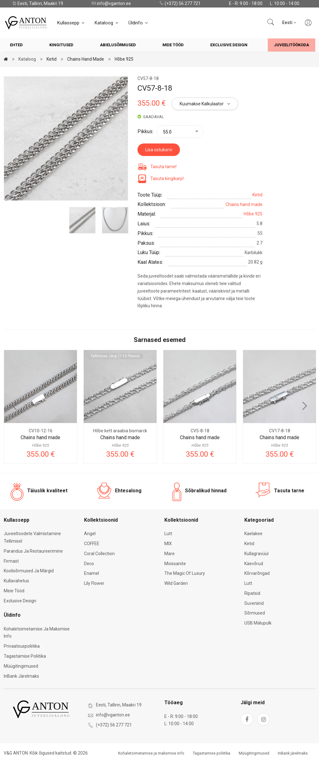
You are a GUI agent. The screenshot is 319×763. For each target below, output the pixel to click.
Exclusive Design (228, 45)
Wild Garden (176, 583)
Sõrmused (254, 612)
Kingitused (61, 45)
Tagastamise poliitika (25, 656)
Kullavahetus (16, 580)
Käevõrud (253, 563)
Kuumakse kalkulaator (205, 103)
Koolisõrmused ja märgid (29, 570)
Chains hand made (85, 59)
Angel (90, 533)
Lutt (168, 533)
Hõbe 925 (124, 59)
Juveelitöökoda (291, 45)
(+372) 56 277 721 (180, 3)
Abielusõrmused (118, 45)
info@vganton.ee (111, 3)
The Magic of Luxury (184, 573)
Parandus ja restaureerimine (33, 551)
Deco (89, 563)
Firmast (11, 561)
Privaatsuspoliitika (22, 646)
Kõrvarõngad (257, 573)
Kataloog (107, 23)
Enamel (91, 573)
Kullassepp (71, 23)
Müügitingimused (21, 666)
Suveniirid (254, 603)
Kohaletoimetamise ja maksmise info (151, 753)
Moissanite (175, 563)
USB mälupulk (258, 622)
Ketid (52, 59)
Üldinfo (138, 23)
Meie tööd (173, 45)
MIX (168, 543)
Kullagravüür (256, 553)
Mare (169, 553)
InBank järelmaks (21, 676)
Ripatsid (252, 593)
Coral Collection (99, 553)
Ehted (16, 45)
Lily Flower (94, 583)
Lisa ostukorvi (158, 149)
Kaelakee (253, 533)
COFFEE (91, 543)
